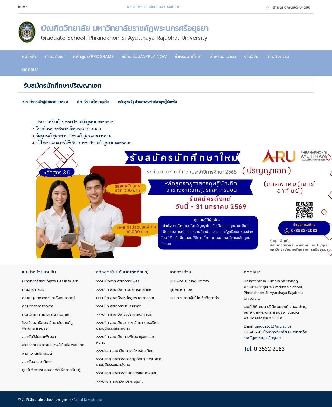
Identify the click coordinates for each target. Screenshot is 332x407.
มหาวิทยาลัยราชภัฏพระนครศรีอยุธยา (50, 281)
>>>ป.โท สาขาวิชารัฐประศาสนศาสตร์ (124, 314)
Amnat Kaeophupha (88, 399)
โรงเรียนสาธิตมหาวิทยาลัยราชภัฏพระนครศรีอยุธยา (47, 325)
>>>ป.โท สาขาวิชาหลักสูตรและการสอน (125, 298)
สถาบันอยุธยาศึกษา (37, 361)
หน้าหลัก (29, 56)
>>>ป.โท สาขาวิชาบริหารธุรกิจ (118, 306)
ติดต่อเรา (30, 69)
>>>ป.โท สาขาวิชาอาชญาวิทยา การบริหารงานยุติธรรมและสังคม (128, 325)
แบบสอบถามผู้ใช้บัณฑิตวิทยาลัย (194, 298)
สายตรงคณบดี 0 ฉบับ (288, 7)
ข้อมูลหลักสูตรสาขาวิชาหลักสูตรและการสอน (74, 136)
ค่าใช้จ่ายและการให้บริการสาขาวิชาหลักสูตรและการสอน (84, 143)
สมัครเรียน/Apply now (144, 56)
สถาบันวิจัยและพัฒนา (39, 337)
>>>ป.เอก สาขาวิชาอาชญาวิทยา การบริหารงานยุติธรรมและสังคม (129, 362)
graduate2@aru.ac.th (273, 326)
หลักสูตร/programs (93, 56)
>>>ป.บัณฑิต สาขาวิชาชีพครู (118, 281)
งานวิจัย (251, 56)
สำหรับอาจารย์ (223, 56)
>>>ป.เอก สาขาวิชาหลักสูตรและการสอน (126, 373)
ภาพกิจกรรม (277, 56)
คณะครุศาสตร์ (33, 289)
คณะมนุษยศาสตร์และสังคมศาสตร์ (48, 298)
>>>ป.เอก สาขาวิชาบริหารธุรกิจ (119, 381)
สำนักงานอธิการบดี (37, 353)
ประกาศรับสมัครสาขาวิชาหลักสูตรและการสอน (75, 122)
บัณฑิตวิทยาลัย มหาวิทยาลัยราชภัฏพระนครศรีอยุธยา (275, 335)
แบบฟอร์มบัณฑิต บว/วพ (189, 281)
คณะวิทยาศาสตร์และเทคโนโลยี (45, 314)
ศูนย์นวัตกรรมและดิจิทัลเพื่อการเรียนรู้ (51, 370)
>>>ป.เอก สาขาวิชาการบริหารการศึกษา (125, 351)
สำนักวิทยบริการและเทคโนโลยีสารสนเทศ (53, 345)
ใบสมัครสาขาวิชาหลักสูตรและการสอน (68, 129)
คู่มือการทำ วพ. (181, 289)
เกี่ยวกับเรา (55, 56)
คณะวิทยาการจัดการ (38, 306)
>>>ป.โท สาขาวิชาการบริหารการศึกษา (124, 289)
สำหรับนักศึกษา (188, 56)
